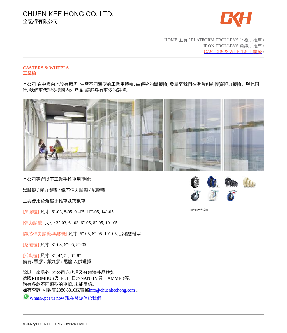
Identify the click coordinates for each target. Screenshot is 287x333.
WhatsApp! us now (46, 298)
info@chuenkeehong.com (112, 290)
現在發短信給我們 (83, 298)
